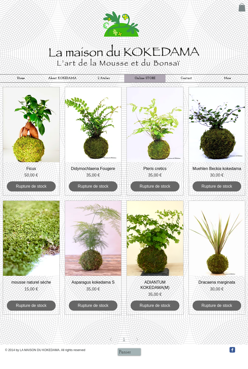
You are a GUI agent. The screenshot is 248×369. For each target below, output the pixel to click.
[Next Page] (137, 339)
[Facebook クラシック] (232, 350)
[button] (241, 7)
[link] (128, 351)
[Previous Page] (111, 339)
